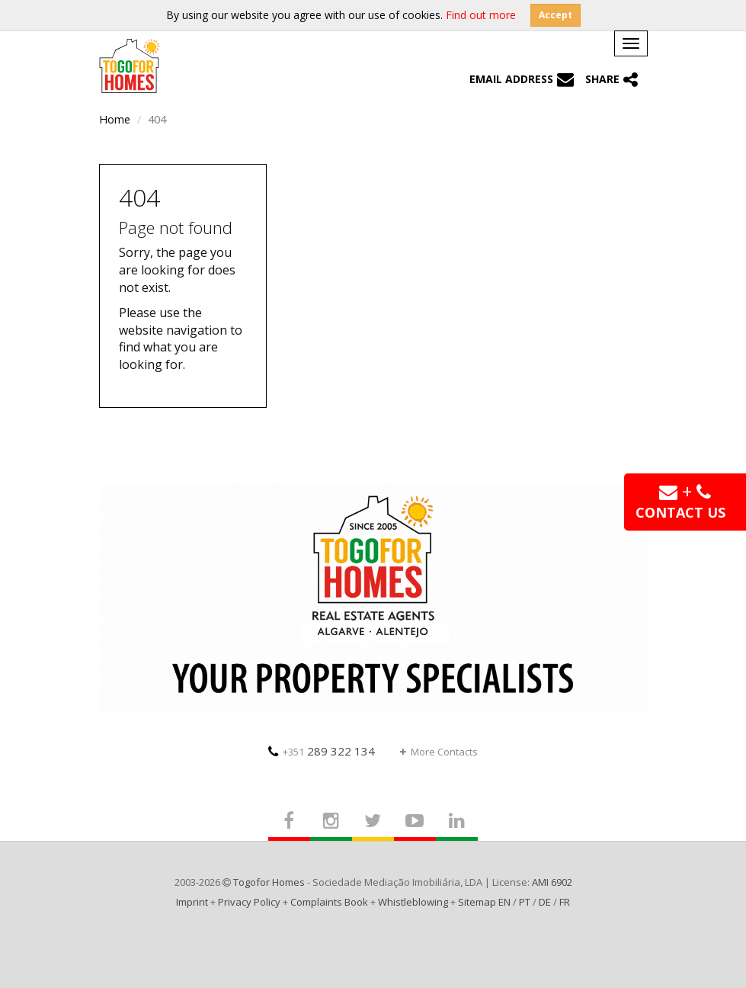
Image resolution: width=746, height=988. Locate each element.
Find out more (481, 15)
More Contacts (439, 752)
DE (545, 902)
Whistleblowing (413, 902)
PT (524, 902)
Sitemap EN (484, 902)
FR (564, 902)
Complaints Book (329, 902)
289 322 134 (321, 751)
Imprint (192, 902)
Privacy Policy (249, 902)
